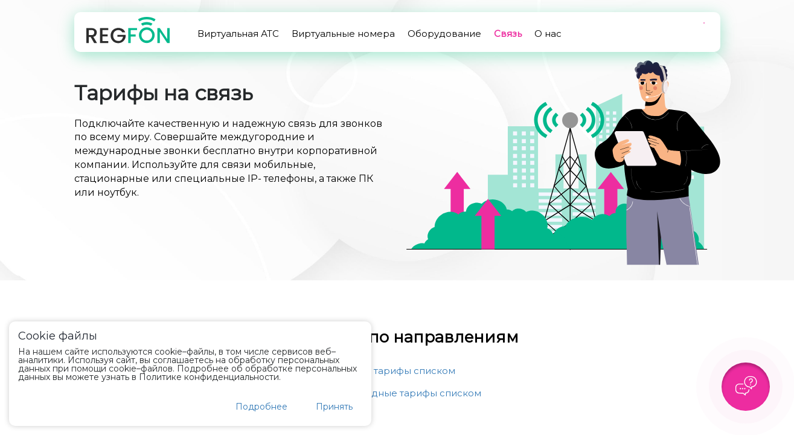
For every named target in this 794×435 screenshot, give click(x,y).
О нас (548, 33)
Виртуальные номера (343, 33)
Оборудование (444, 33)
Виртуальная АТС (238, 33)
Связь (508, 33)
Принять (334, 406)
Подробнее (261, 406)
